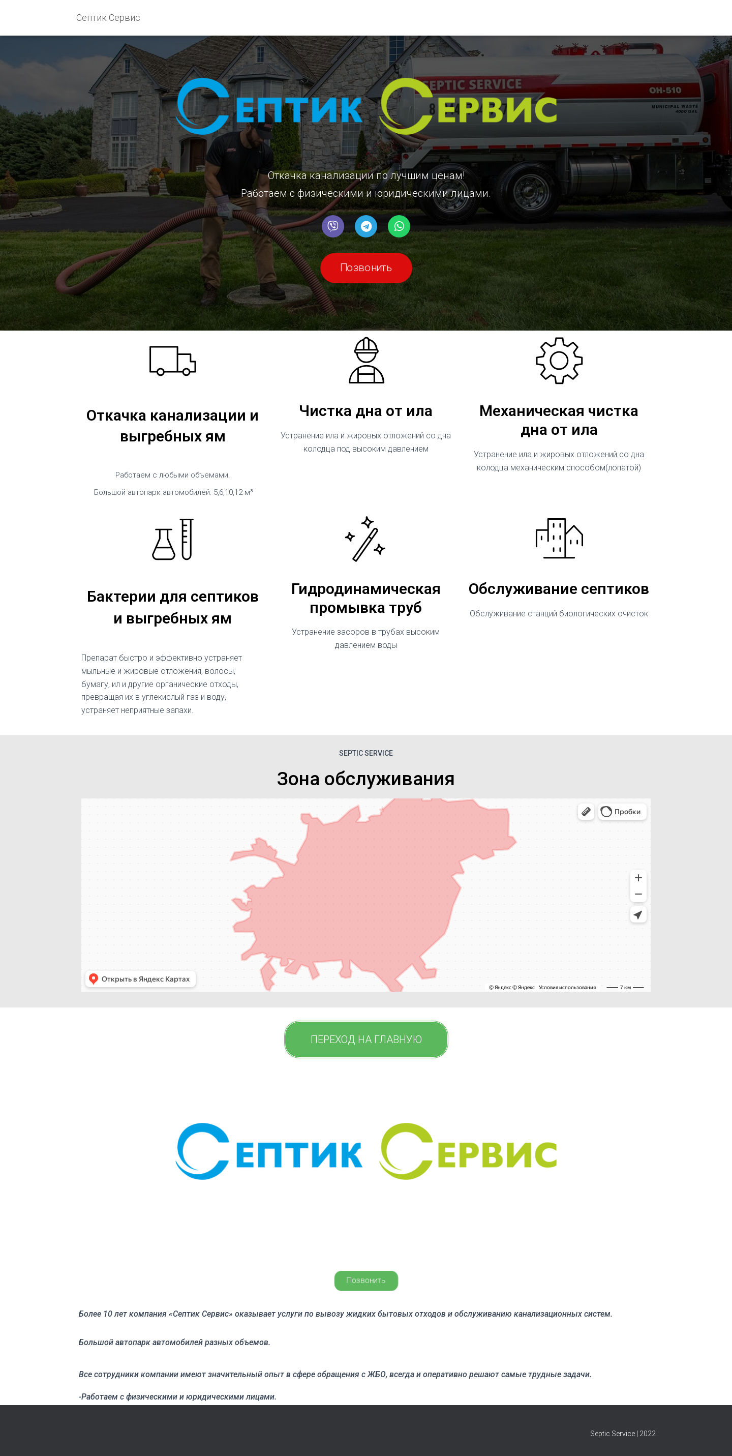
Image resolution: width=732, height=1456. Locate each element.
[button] (366, 268)
